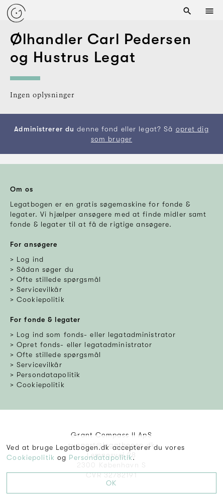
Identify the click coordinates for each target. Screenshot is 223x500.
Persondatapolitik (101, 457)
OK (111, 483)
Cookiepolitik (31, 457)
